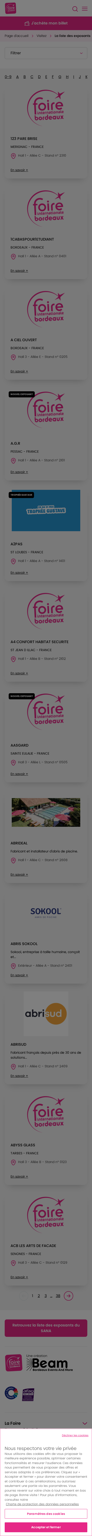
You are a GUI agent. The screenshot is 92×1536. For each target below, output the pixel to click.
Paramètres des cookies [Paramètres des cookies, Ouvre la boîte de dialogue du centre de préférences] (46, 1514)
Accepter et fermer (46, 1527)
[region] (46, 1482)
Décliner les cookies (75, 1435)
